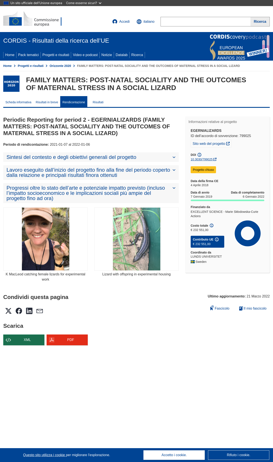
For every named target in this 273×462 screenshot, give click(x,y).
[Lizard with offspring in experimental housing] (136, 239)
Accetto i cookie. (174, 455)
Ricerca (137, 55)
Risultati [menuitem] (98, 102)
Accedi (121, 21)
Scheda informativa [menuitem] (18, 102)
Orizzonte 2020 (60, 66)
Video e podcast (85, 55)
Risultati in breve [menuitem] (47, 102)
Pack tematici (28, 55)
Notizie (106, 55)
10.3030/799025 (202, 159)
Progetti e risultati (55, 55)
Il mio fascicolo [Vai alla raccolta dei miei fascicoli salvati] (252, 308)
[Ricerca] (260, 21)
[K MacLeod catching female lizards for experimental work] (45, 239)
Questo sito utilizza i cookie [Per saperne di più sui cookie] (44, 455)
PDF (70, 340)
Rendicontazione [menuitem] (73, 102)
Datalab (122, 55)
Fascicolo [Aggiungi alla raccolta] (219, 307)
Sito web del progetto (212, 143)
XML (27, 340)
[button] (145, 21)
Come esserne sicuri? (83, 3)
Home (10, 55)
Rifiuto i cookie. (238, 455)
